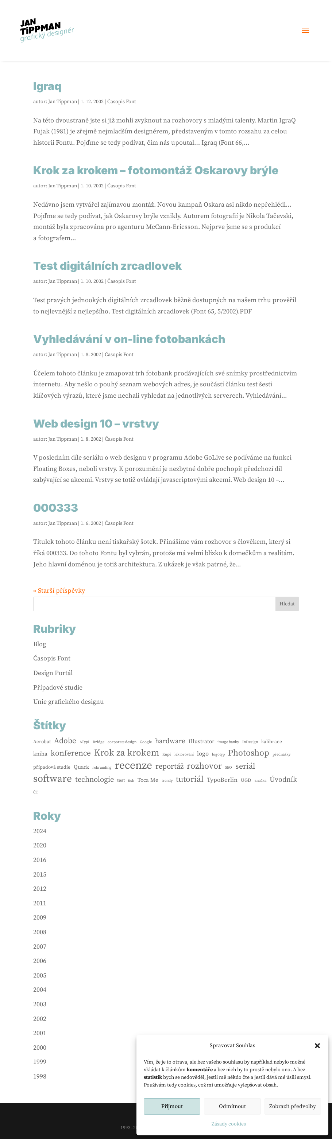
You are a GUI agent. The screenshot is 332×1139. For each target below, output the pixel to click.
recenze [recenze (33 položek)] (133, 766)
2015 (39, 874)
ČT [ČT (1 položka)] (35, 792)
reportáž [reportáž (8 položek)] (169, 766)
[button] (317, 1045)
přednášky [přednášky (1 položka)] (281, 754)
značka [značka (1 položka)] (260, 780)
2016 (39, 860)
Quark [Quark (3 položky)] (81, 767)
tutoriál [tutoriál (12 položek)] (190, 779)
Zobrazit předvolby (292, 1106)
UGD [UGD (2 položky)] (246, 780)
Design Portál (53, 673)
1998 (39, 1076)
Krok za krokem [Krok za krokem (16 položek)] (126, 753)
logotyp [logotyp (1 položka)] (218, 754)
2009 (39, 917)
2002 (39, 1019)
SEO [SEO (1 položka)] (228, 767)
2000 (39, 1048)
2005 (39, 975)
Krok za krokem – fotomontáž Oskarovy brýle (155, 170)
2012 (39, 889)
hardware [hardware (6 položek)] (170, 741)
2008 (39, 932)
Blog (39, 644)
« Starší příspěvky (59, 590)
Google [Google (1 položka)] (146, 742)
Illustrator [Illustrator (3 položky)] (201, 741)
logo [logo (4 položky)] (203, 754)
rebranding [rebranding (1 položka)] (102, 767)
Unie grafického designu (68, 702)
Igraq (47, 86)
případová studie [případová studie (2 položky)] (51, 767)
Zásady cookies (229, 1124)
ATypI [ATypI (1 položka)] (84, 742)
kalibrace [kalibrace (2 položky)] (271, 742)
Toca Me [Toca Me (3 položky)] (148, 780)
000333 (55, 507)
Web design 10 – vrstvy (96, 423)
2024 (39, 831)
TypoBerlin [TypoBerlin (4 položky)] (222, 780)
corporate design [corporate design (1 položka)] (122, 742)
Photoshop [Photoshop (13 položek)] (248, 753)
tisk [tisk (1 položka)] (131, 780)
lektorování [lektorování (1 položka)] (184, 754)
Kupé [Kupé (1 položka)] (166, 754)
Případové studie (57, 687)
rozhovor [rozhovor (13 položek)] (204, 766)
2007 (39, 947)
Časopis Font (121, 101)
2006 (39, 961)
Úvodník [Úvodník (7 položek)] (283, 779)
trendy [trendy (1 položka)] (167, 780)
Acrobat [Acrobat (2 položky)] (42, 742)
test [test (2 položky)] (121, 780)
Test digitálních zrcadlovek (107, 265)
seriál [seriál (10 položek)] (245, 766)
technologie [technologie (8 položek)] (94, 779)
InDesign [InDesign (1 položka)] (250, 742)
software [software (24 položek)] (52, 779)
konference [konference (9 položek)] (71, 753)
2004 (39, 990)
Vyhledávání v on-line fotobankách (129, 339)
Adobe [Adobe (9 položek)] (65, 741)
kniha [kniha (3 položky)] (40, 753)
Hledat (287, 604)
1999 (39, 1062)
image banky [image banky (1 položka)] (228, 742)
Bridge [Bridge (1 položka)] (98, 742)
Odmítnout (232, 1106)
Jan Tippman (62, 101)
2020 (39, 845)
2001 (39, 1033)
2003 (39, 1004)
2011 (39, 903)
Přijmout (172, 1106)
